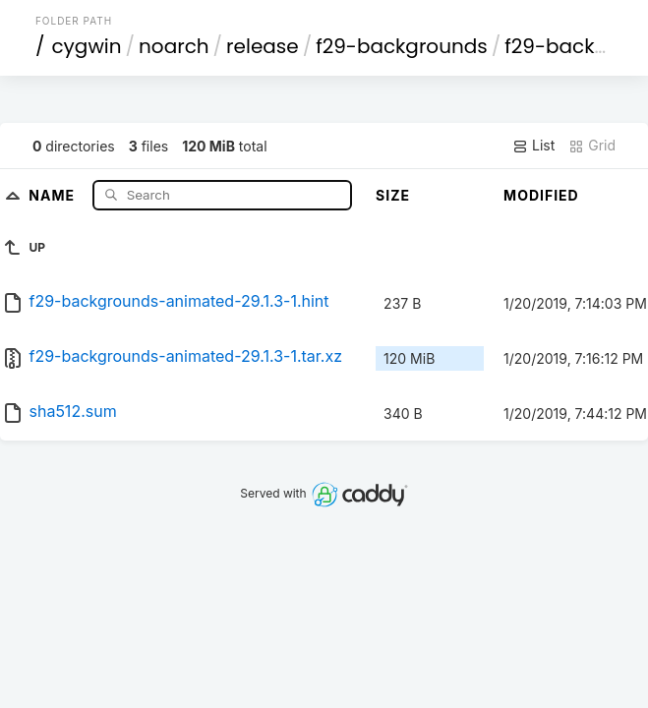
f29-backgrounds (402, 46)
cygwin (86, 46)
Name (54, 194)
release (262, 46)
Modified (541, 195)
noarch (174, 46)
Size (393, 195)
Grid (592, 145)
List (533, 145)
